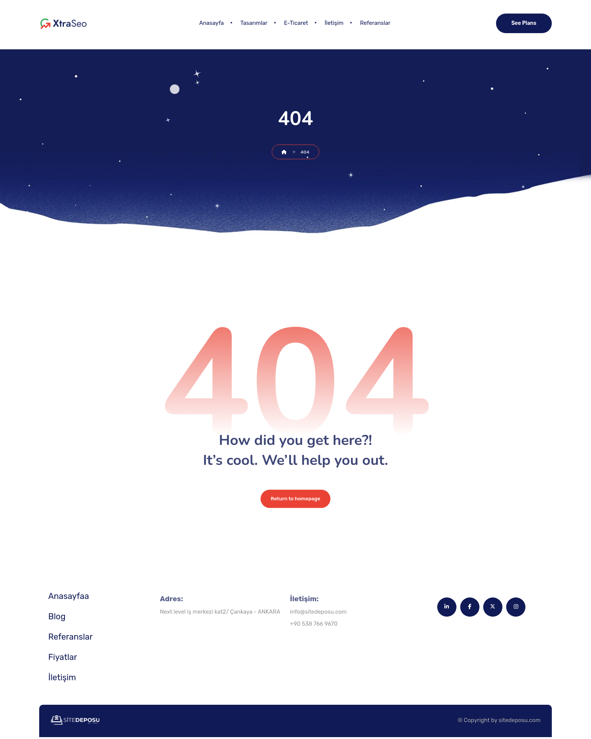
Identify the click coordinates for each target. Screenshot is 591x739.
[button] (446, 609)
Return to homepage (295, 500)
